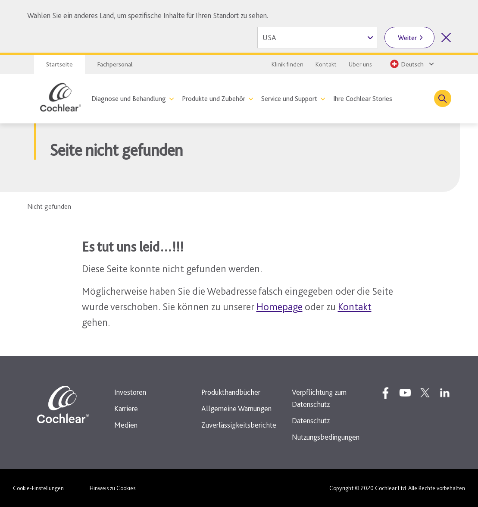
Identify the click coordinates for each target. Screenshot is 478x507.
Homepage (279, 306)
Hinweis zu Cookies (112, 488)
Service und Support (289, 98)
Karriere (126, 408)
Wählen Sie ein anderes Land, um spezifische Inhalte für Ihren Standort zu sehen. (147, 15)
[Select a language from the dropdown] (411, 64)
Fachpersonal (115, 64)
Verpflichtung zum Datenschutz (319, 398)
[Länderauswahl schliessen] (446, 37)
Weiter (407, 38)
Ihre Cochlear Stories (362, 98)
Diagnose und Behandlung (128, 98)
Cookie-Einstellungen (38, 488)
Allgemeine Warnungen (236, 408)
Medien (125, 424)
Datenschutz (311, 420)
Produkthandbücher (230, 392)
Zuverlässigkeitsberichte (238, 424)
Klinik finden (287, 64)
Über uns (360, 64)
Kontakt (326, 64)
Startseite (59, 64)
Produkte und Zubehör (213, 98)
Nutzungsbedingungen (325, 436)
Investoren (130, 392)
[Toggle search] (442, 98)
